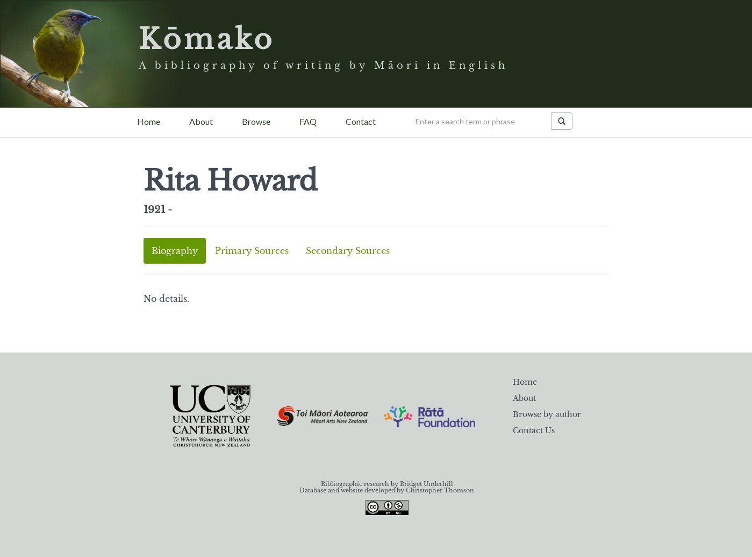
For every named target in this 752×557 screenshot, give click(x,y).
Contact (361, 121)
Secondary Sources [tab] (348, 250)
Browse (256, 121)
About (201, 121)
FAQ (308, 121)
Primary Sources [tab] (252, 250)
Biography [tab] (175, 250)
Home (148, 121)
